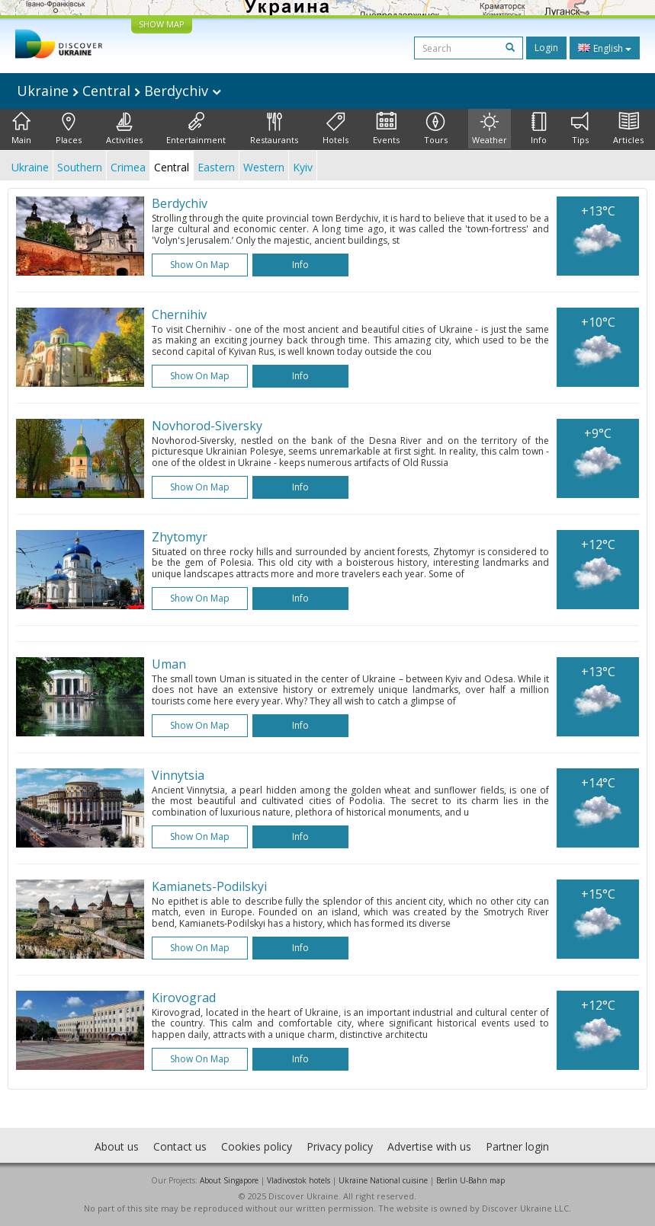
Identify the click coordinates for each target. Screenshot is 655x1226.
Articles (628, 128)
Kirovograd (184, 997)
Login (546, 47)
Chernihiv (179, 314)
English (604, 48)
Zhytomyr (179, 536)
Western (263, 167)
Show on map (200, 264)
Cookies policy (256, 1146)
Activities (124, 128)
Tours (436, 128)
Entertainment (196, 128)
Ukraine (30, 167)
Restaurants (274, 128)
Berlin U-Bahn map (470, 1180)
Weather (489, 128)
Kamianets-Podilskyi (209, 886)
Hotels (335, 128)
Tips (580, 128)
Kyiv (303, 167)
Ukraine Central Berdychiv (119, 90)
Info (539, 128)
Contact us (180, 1146)
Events (386, 128)
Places (69, 128)
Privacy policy (340, 1146)
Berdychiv (179, 203)
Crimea (128, 167)
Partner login (517, 1146)
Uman (169, 664)
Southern (79, 167)
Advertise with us (429, 1146)
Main (21, 128)
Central (171, 167)
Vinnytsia (178, 775)
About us (117, 1146)
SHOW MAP (162, 24)
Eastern (216, 167)
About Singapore (229, 1180)
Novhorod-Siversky (207, 425)
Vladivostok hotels (298, 1180)
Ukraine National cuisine (383, 1180)
